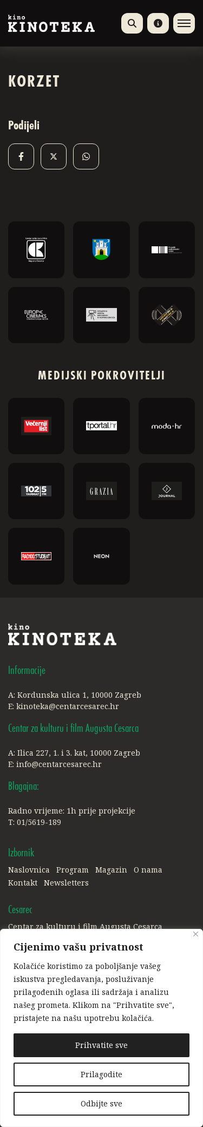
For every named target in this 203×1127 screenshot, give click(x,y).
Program (72, 869)
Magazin (111, 869)
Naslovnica (29, 869)
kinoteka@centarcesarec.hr (67, 706)
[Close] (195, 934)
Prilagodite (101, 1074)
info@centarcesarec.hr (59, 764)
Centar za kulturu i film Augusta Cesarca (85, 926)
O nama (148, 869)
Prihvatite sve (101, 1045)
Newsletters (66, 882)
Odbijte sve (101, 1103)
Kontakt (22, 882)
